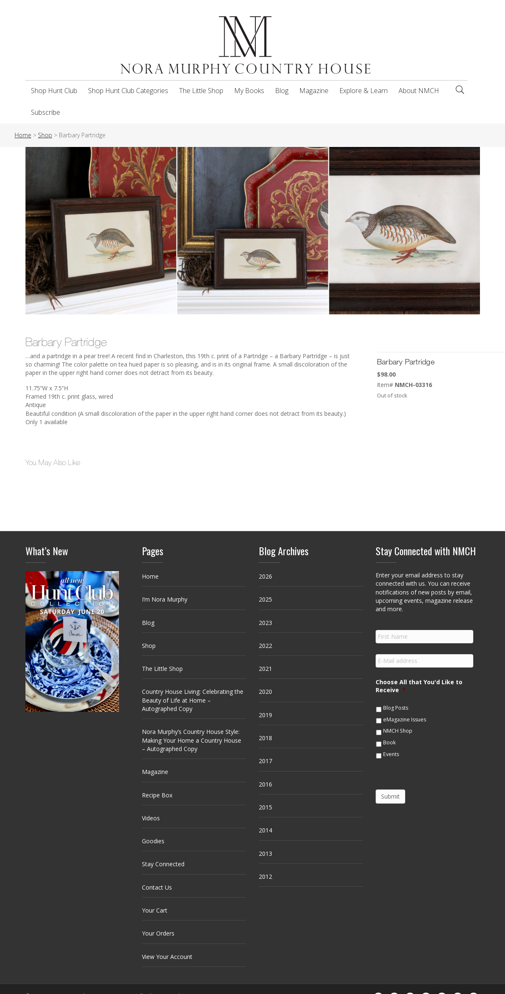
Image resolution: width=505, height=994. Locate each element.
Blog (281, 90)
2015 (265, 807)
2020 (265, 692)
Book (389, 742)
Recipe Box (157, 795)
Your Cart (154, 910)
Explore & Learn (363, 90)
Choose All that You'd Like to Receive (419, 685)
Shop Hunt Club (54, 90)
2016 (265, 784)
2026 (265, 576)
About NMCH (419, 90)
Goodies (153, 841)
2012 (265, 876)
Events (391, 754)
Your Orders (158, 933)
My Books (249, 90)
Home (150, 576)
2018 (265, 738)
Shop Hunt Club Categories (128, 90)
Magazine (313, 90)
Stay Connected (163, 864)
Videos (151, 818)
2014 (265, 830)
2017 (265, 761)
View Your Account (167, 957)
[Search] (459, 89)
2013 (265, 853)
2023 (265, 623)
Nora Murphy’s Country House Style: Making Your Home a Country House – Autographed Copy (191, 740)
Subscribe (45, 112)
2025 (265, 599)
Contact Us (157, 887)
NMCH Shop (397, 730)
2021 (265, 669)
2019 (265, 715)
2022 (265, 646)
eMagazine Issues (404, 719)
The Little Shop (201, 90)
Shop (149, 646)
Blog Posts (395, 707)
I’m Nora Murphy (164, 599)
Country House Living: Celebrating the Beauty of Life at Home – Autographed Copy (192, 700)
